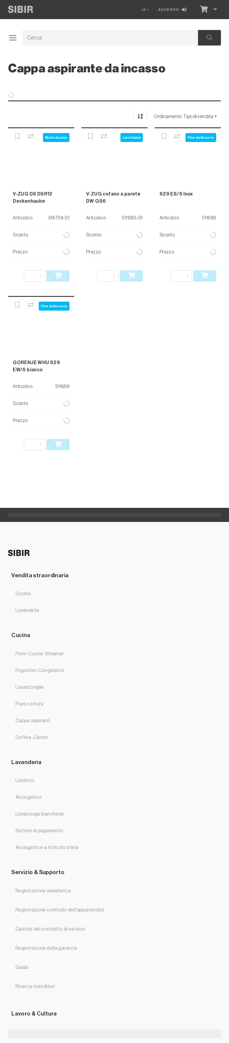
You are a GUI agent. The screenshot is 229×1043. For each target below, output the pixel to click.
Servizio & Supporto (37, 872)
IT (144, 10)
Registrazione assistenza (43, 890)
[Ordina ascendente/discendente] (140, 117)
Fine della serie (201, 137)
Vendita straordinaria (40, 575)
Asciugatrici (28, 797)
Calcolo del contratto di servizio (51, 929)
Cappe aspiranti (33, 720)
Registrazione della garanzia (46, 948)
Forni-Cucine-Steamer (40, 653)
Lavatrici (25, 780)
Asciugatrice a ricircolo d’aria (47, 847)
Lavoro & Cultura (34, 1013)
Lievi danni (132, 137)
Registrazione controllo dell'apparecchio (60, 910)
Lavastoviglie (30, 687)
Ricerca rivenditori (35, 986)
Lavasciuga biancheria (40, 814)
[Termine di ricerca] (103, 38)
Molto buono (56, 137)
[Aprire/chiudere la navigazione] (15, 38)
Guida (22, 967)
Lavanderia (27, 610)
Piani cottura (30, 704)
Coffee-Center (32, 737)
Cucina (23, 593)
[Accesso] (174, 9)
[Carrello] (203, 10)
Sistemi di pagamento (39, 830)
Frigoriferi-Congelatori (40, 670)
